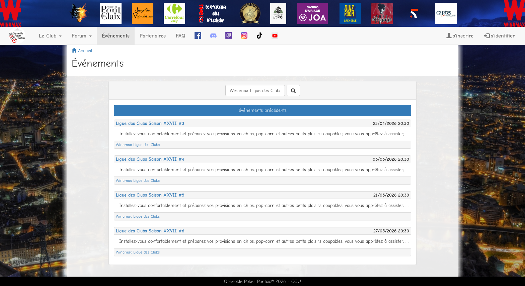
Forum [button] (82, 36)
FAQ (180, 36)
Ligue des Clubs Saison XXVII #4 (150, 159)
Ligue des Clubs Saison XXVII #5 (150, 195)
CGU (296, 281)
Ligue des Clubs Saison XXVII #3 (150, 123)
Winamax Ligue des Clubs (138, 144)
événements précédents (263, 110)
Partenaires (153, 36)
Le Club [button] (50, 36)
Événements (116, 36)
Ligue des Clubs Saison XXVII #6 (150, 231)
